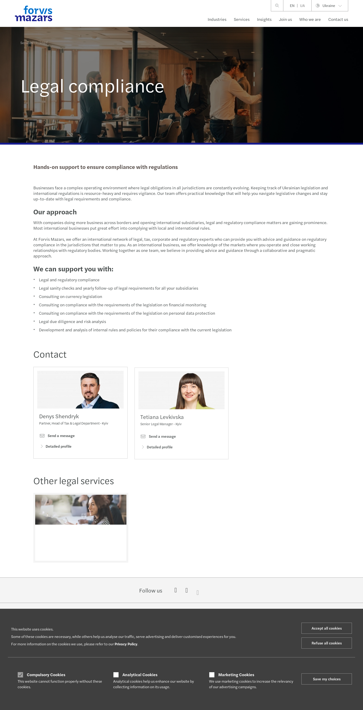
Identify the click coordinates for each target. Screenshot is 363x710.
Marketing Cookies (236, 674)
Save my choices (327, 678)
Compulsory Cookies (46, 674)
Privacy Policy (126, 644)
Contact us (338, 19)
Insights (264, 19)
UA (302, 5)
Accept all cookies (327, 628)
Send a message (57, 437)
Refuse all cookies (327, 643)
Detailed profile (55, 448)
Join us (285, 19)
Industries (217, 19)
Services (242, 19)
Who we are (310, 19)
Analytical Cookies (139, 674)
